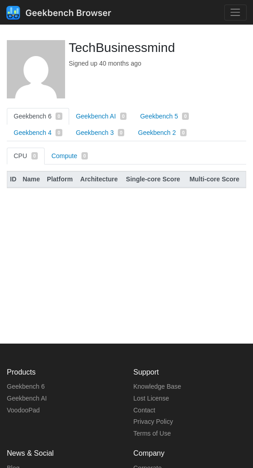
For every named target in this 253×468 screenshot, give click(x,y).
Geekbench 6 (38, 116)
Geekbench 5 (164, 116)
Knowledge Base (157, 386)
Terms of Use (152, 433)
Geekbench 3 (100, 132)
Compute (69, 155)
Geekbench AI (101, 116)
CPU (26, 155)
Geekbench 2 (162, 132)
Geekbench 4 (38, 132)
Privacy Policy (153, 421)
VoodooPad (23, 410)
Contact (144, 410)
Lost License (151, 398)
